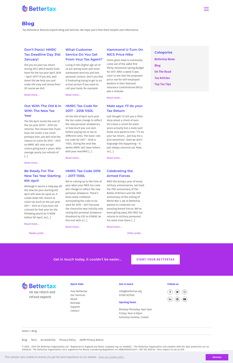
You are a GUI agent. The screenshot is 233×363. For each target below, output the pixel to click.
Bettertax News (165, 59)
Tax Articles (162, 78)
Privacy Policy (67, 340)
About (73, 299)
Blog (158, 65)
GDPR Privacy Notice (92, 340)
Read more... (31, 95)
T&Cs (34, 340)
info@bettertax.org (130, 291)
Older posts (134, 233)
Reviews (75, 303)
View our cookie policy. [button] (111, 357)
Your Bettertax (78, 291)
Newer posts (36, 233)
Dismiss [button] (217, 357)
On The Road (163, 72)
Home (25, 331)
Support (75, 307)
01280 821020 (126, 295)
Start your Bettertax (155, 259)
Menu (206, 9)
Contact (74, 311)
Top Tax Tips (163, 84)
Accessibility (48, 340)
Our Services (77, 295)
